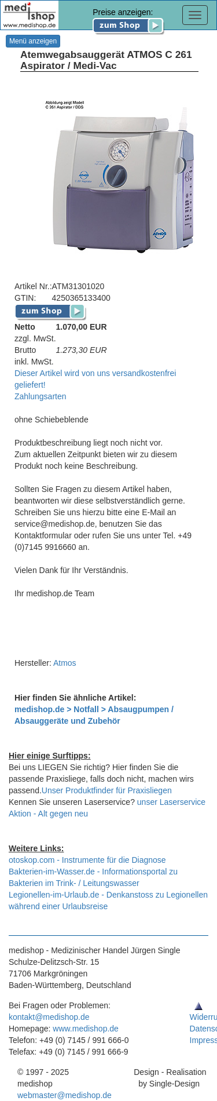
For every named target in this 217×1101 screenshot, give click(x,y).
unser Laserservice (171, 802)
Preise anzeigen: (129, 19)
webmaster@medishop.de (64, 1095)
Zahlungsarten (40, 396)
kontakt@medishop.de (49, 1017)
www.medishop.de (86, 1028)
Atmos (64, 663)
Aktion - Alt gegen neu (48, 813)
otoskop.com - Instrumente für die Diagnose (87, 860)
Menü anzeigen (33, 41)
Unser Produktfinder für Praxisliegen (107, 790)
